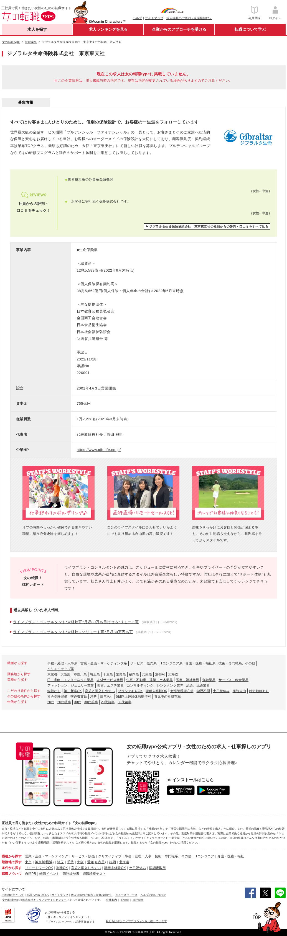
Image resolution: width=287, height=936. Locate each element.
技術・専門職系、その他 (237, 663)
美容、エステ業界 (110, 685)
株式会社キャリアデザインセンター (44, 899)
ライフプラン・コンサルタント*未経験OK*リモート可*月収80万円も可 (73, 632)
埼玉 (60, 862)
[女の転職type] (10, 899)
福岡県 (134, 674)
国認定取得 (157, 868)
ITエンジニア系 (171, 663)
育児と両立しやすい (100, 691)
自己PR (30, 873)
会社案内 (111, 899)
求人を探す (37, 29)
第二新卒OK (73, 691)
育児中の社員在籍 (167, 696)
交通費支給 (78, 696)
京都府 (160, 674)
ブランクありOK (130, 691)
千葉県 (108, 674)
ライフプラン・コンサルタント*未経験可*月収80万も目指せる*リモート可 (76, 622)
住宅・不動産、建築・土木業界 (149, 680)
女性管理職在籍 (182, 691)
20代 (50, 702)
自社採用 (138, 899)
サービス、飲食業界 (233, 680)
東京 (28, 862)
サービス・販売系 (143, 663)
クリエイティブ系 (60, 669)
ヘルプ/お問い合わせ (153, 894)
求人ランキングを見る (108, 29)
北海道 (173, 674)
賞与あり (106, 696)
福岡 (112, 862)
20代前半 (108, 702)
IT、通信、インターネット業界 (70, 680)
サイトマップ (154, 18)
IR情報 (125, 899)
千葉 (70, 862)
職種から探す (12, 856)
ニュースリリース (126, 894)
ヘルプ (137, 18)
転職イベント (49, 873)
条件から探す (12, 868)
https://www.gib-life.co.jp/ (99, 450)
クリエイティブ (109, 856)
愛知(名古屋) (96, 862)
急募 (93, 696)
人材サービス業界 (109, 680)
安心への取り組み (38, 894)
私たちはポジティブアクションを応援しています (136, 921)
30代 (77, 702)
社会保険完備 (57, 696)
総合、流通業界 (198, 685)
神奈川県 (80, 674)
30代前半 (91, 702)
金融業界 (208, 680)
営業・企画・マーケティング (46, 856)
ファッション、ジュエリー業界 (70, 685)
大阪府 (65, 674)
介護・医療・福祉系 (200, 663)
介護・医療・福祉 (230, 856)
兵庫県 (147, 674)
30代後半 (124, 702)
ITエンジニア (204, 856)
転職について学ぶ (250, 29)
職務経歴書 (71, 873)
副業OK (62, 868)
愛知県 (121, 674)
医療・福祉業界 (187, 680)
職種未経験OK (156, 691)
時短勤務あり (259, 691)
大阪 (80, 862)
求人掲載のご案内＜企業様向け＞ (189, 18)
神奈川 (40, 862)
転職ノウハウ (12, 873)
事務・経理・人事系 (62, 663)
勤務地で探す (12, 862)
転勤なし (54, 691)
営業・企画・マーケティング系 (103, 663)
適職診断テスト (94, 873)
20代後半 (64, 702)
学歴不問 (203, 691)
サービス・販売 (83, 856)
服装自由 (239, 691)
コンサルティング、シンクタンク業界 (155, 685)
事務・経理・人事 (138, 856)
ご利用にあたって (13, 894)
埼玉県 (95, 674)
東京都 (52, 674)
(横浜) (49, 862)
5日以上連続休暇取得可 (133, 696)
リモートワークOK (39, 868)
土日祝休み (221, 691)
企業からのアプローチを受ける (179, 29)
